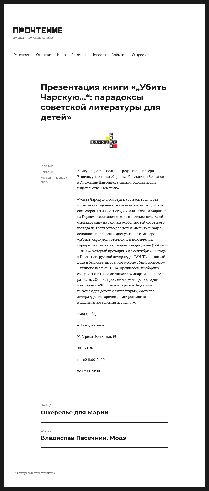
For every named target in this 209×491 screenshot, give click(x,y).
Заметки (78, 55)
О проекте (141, 55)
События (118, 55)
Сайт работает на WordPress (36, 473)
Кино (61, 55)
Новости (98, 55)
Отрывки (43, 55)
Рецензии (21, 55)
